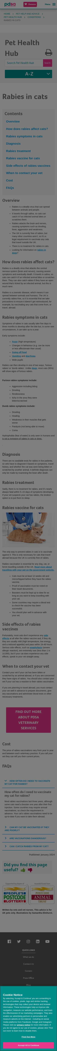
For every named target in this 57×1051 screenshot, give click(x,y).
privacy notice (23, 1025)
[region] (28, 1018)
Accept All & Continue (28, 1045)
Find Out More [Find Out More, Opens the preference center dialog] (28, 1037)
